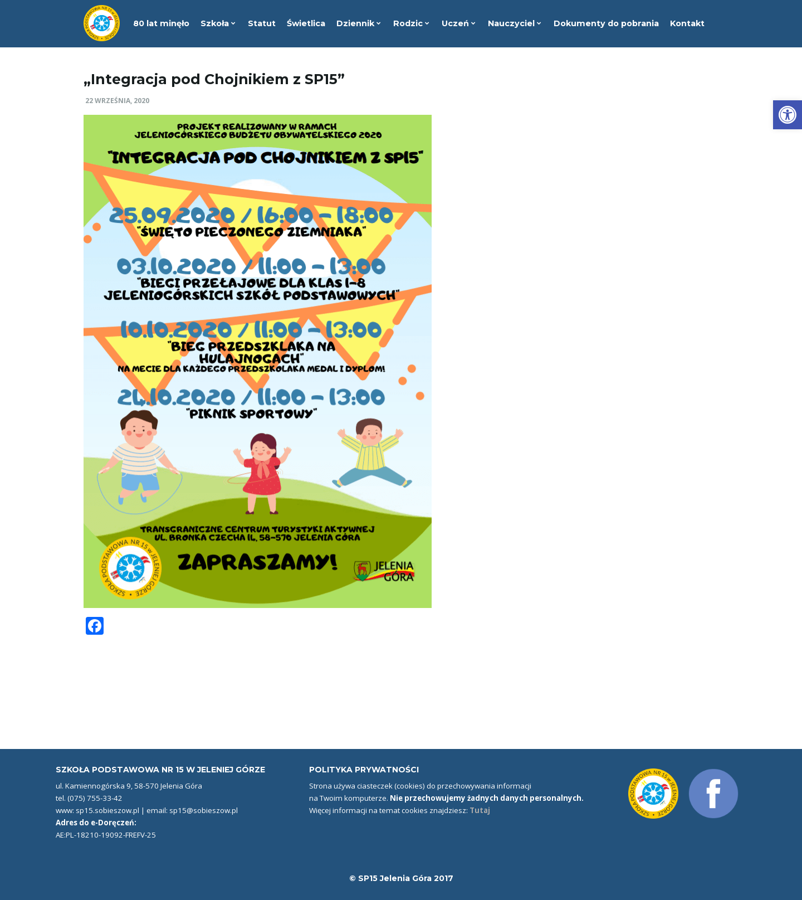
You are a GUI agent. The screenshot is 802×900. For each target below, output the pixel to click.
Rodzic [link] (411, 23)
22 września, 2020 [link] (117, 100)
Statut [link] (262, 23)
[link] (787, 114)
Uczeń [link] (459, 23)
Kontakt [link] (687, 23)
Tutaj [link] (480, 810)
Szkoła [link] (218, 23)
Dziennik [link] (358, 23)
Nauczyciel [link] (514, 23)
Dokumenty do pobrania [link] (606, 23)
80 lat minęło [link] (161, 23)
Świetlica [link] (306, 23)
